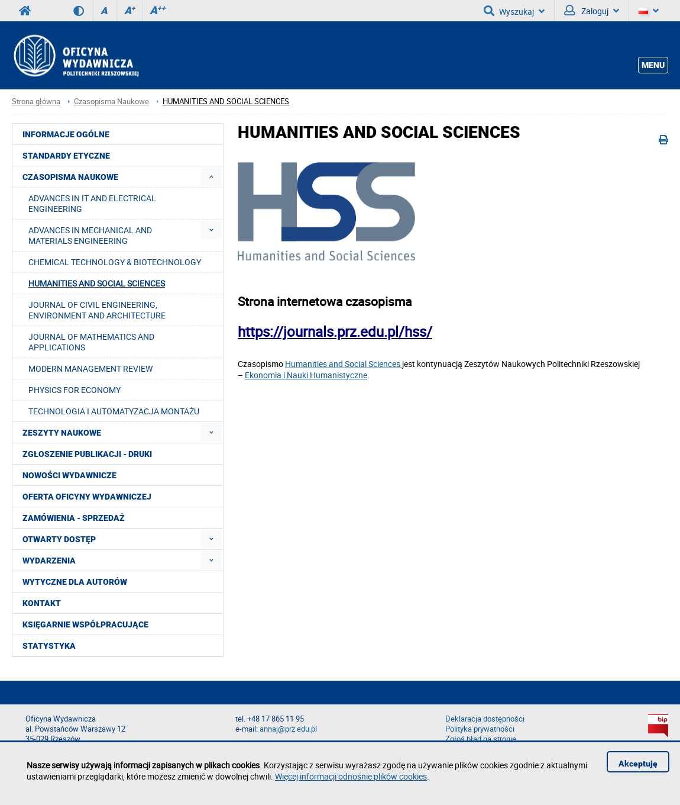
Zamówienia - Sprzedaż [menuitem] (73, 518)
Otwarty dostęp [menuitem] (59, 539)
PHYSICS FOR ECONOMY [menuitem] (74, 389)
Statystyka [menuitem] (49, 646)
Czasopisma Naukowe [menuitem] (70, 177)
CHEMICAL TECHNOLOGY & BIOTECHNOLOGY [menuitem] (114, 262)
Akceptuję (638, 763)
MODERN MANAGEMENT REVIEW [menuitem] (90, 368)
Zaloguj (591, 10)
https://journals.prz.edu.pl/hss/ (335, 331)
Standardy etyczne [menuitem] (66, 155)
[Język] (648, 10)
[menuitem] (211, 177)
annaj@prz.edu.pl (288, 729)
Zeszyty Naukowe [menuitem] (61, 432)
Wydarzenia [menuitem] (49, 560)
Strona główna (36, 101)
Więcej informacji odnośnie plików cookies (351, 776)
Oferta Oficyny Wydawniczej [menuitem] (86, 496)
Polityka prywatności (479, 729)
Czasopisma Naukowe (111, 101)
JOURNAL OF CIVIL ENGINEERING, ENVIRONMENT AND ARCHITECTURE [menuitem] (97, 310)
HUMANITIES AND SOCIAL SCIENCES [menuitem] (96, 283)
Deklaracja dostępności (484, 719)
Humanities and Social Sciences (343, 363)
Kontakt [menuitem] (41, 603)
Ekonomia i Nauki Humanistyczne (306, 375)
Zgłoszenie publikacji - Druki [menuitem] (87, 454)
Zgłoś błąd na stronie (480, 739)
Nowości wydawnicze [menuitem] (69, 475)
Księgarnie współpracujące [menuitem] (85, 624)
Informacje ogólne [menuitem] (65, 134)
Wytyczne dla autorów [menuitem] (74, 582)
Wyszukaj (514, 10)
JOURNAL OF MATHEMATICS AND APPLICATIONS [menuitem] (91, 342)
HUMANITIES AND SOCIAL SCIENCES (226, 101)
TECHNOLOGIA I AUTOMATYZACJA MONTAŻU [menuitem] (113, 411)
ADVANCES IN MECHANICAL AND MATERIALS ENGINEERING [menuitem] (90, 235)
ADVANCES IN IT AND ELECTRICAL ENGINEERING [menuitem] (92, 203)
